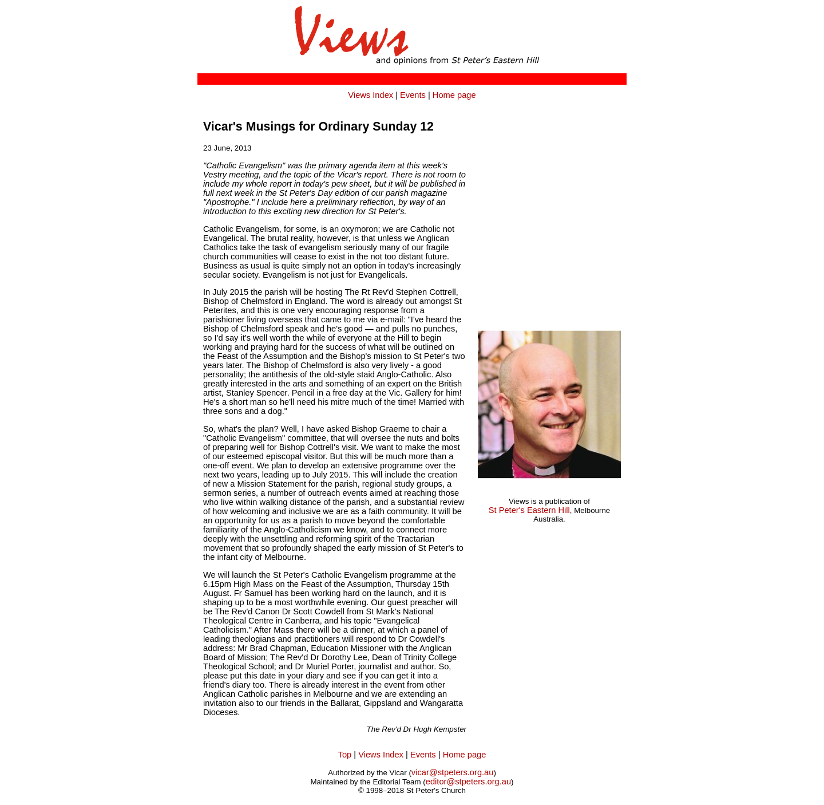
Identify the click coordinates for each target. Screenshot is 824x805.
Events (413, 95)
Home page (454, 95)
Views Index (370, 95)
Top (345, 754)
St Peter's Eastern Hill (529, 510)
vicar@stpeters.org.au (452, 772)
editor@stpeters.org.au (468, 781)
